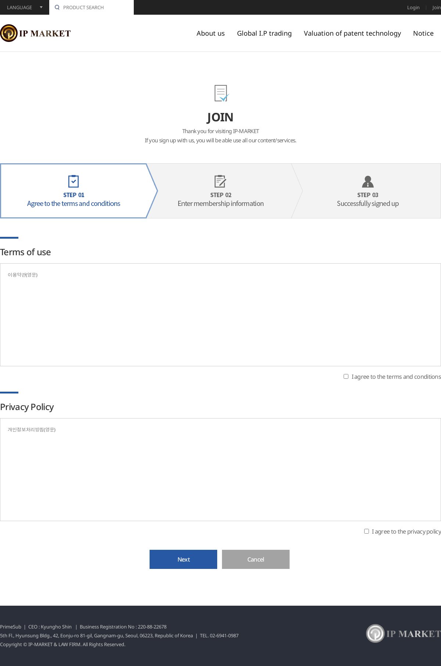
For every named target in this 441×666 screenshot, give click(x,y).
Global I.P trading (264, 33)
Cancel (255, 559)
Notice (423, 33)
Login (413, 7)
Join (437, 7)
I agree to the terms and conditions (396, 377)
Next (184, 559)
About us (211, 33)
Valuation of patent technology (352, 33)
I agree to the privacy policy (406, 531)
